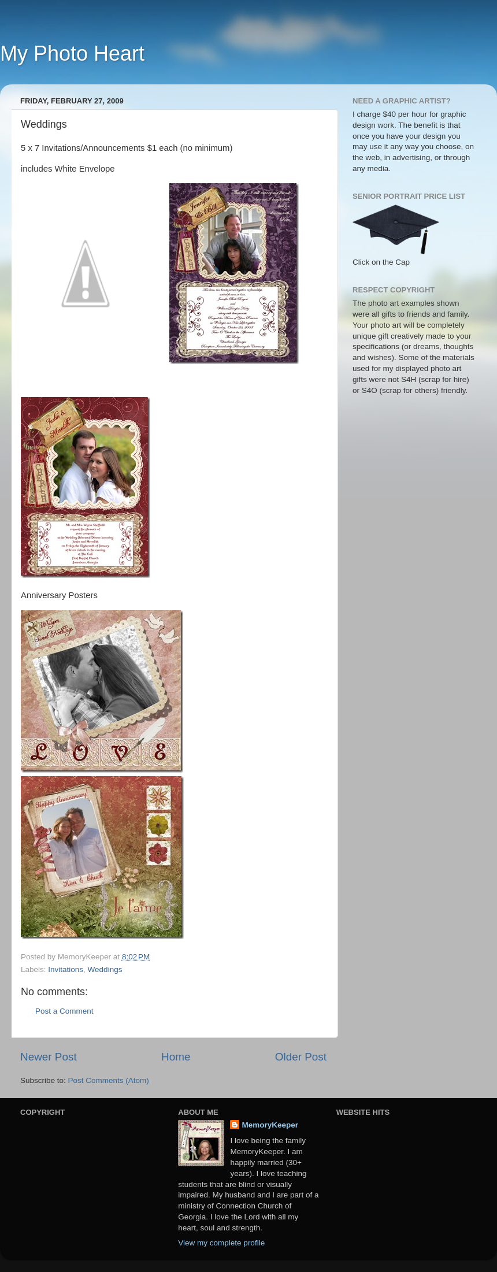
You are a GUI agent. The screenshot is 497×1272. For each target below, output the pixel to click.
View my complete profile (221, 1242)
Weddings (105, 969)
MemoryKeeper (270, 1125)
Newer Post (48, 1057)
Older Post (301, 1057)
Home (175, 1057)
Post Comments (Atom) (108, 1080)
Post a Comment (64, 1011)
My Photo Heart (72, 53)
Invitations (65, 969)
